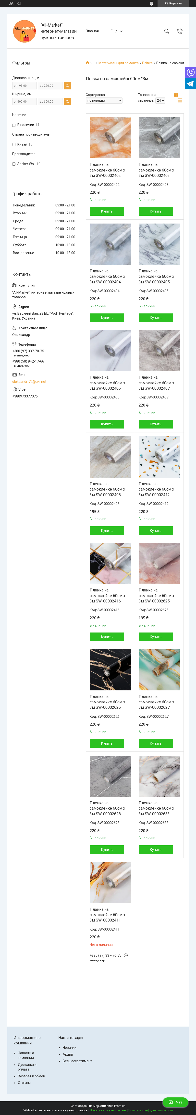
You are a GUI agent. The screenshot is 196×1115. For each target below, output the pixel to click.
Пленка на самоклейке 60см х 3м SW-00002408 (107, 489)
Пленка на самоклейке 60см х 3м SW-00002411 (107, 915)
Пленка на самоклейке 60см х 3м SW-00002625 (156, 595)
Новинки (69, 1048)
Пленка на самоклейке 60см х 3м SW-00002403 (156, 170)
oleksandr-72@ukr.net (29, 382)
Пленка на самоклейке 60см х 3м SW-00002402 (107, 170)
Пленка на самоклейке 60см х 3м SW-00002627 (156, 702)
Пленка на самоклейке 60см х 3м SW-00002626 (107, 702)
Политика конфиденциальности (150, 1110)
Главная (92, 31)
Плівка (147, 63)
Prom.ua (119, 1106)
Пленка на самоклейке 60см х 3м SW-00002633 (156, 808)
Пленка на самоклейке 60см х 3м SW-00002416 (107, 595)
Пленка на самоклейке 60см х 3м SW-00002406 (107, 383)
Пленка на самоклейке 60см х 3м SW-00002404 (107, 276)
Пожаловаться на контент (108, 1110)
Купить (107, 211)
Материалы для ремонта (118, 63)
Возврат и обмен (31, 1076)
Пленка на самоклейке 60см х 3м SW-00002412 (156, 489)
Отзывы (24, 1083)
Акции (68, 1054)
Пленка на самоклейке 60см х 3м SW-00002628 (107, 808)
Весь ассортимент (77, 1061)
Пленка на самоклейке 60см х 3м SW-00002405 (156, 276)
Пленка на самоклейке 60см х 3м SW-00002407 (156, 383)
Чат (175, 1102)
